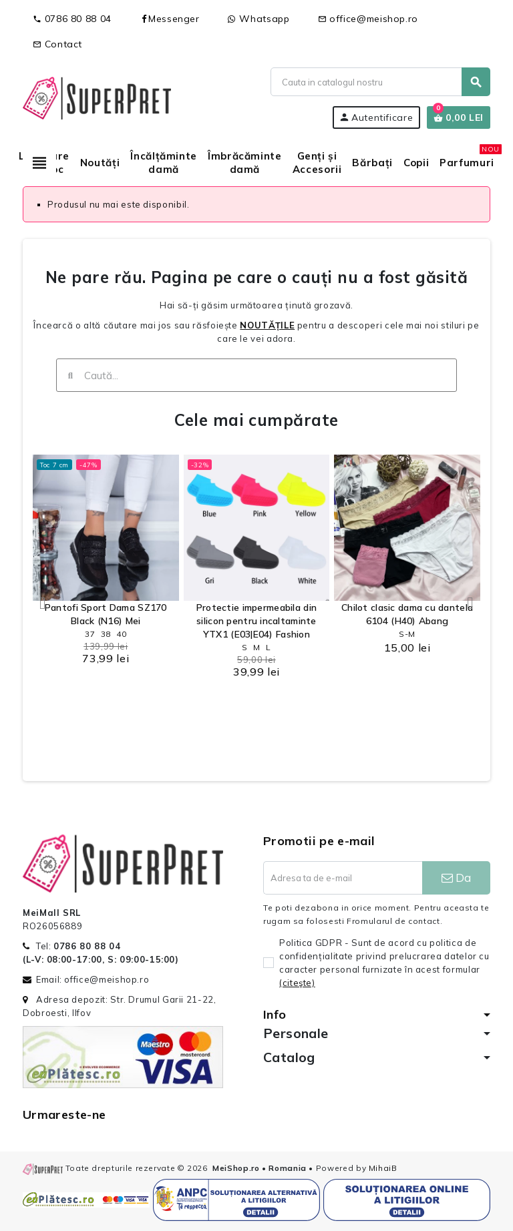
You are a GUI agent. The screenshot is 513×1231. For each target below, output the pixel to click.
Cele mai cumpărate (256, 420)
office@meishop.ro (368, 19)
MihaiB (383, 1168)
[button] (42, 603)
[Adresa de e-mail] (342, 878)
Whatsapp (259, 19)
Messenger (170, 19)
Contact (57, 44)
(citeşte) (297, 982)
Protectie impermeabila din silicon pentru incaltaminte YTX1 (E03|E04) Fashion (256, 620)
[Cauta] (380, 81)
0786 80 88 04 (72, 19)
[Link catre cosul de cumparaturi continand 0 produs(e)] (458, 117)
